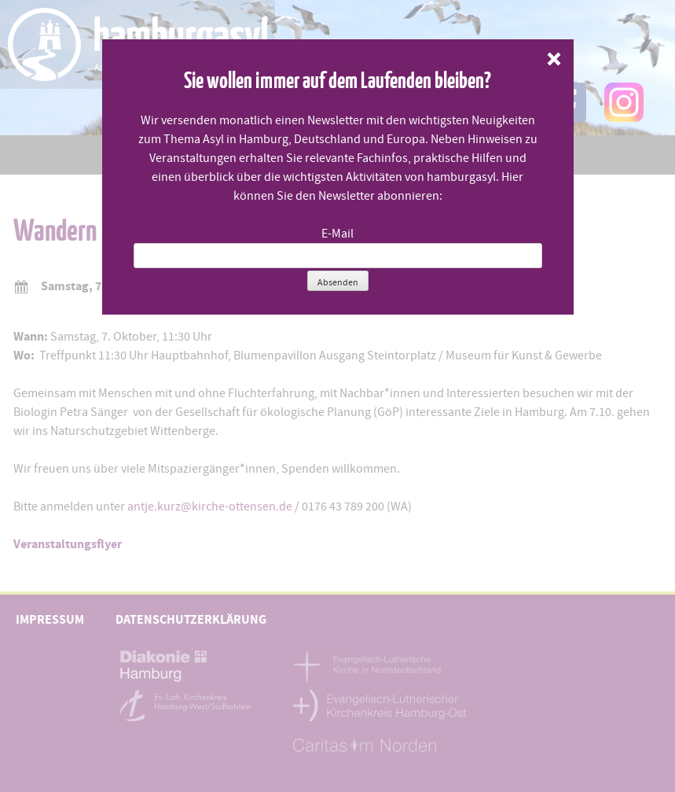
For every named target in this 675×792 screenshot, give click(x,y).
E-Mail (337, 233)
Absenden (337, 282)
